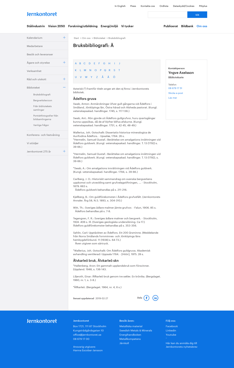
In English (120, 5)
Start (76, 38)
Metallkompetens (130, 338)
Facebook (172, 326)
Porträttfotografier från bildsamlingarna (45, 117)
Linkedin (171, 330)
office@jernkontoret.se (87, 334)
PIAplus (203, 5)
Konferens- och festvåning (43, 134)
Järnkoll (124, 343)
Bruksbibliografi (42, 94)
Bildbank (187, 26)
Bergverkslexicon (42, 100)
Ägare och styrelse (38, 62)
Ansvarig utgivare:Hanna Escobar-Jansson (88, 348)
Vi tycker (127, 26)
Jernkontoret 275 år (39, 151)
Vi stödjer (33, 143)
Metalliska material (130, 326)
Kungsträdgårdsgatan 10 (88, 330)
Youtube (171, 334)
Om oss (202, 26)
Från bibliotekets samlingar (42, 107)
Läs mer (177, 97)
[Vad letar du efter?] (167, 14)
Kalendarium (34, 37)
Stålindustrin (36, 26)
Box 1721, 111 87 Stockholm (89, 326)
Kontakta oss (148, 5)
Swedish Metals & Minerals (135, 330)
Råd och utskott (36, 79)
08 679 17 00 (81, 338)
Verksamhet (34, 70)
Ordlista (164, 5)
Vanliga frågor (41, 125)
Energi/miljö (109, 26)
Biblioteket (33, 87)
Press (133, 5)
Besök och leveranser (40, 54)
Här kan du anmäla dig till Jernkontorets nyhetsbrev (181, 344)
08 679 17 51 (175, 88)
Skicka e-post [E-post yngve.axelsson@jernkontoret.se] (175, 93)
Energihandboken (130, 334)
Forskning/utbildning (83, 26)
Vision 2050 (56, 26)
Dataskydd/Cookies (183, 5)
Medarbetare (35, 46)
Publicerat (171, 26)
